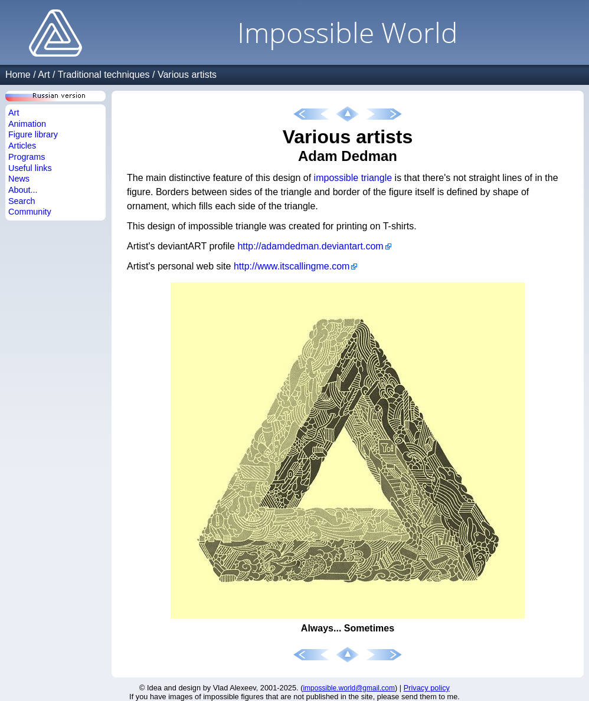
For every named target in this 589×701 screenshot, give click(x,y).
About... (23, 190)
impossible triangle (353, 178)
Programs (26, 157)
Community (29, 211)
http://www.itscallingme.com (292, 266)
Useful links (30, 168)
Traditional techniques (104, 75)
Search (21, 201)
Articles (22, 145)
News (19, 178)
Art (44, 75)
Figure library (33, 134)
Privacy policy (427, 687)
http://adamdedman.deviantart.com (310, 246)
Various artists (187, 75)
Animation (27, 124)
